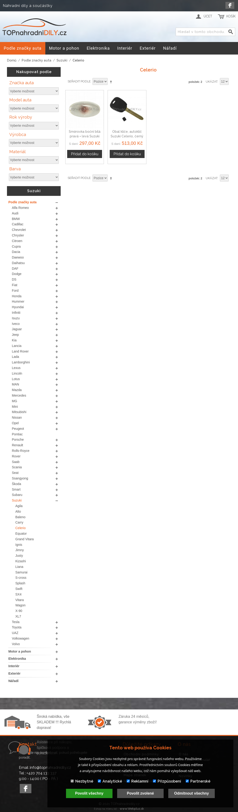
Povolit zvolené (140, 793)
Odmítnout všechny (191, 793)
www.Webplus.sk (132, 808)
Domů (12, 60)
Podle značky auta (36, 60)
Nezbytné (82, 781)
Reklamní (137, 781)
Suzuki (61, 60)
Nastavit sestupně (111, 81)
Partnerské (198, 781)
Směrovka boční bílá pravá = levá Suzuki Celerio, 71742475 (84, 136)
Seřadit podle (79, 81)
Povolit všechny (89, 793)
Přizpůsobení (167, 781)
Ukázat (211, 81)
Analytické (110, 781)
